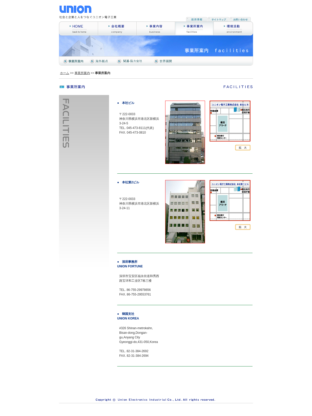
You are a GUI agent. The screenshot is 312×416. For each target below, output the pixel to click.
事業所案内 (82, 73)
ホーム (64, 73)
